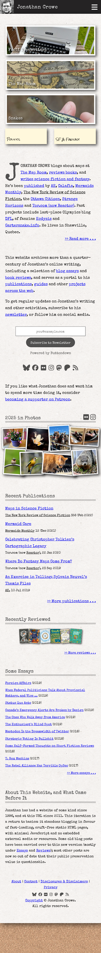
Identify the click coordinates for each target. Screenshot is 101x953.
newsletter (16, 315)
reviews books (63, 173)
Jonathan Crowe (37, 7)
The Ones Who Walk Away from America (35, 717)
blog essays (67, 271)
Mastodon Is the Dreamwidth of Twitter (37, 731)
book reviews (18, 278)
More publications (70, 601)
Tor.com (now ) (53, 206)
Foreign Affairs (18, 683)
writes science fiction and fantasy (55, 179)
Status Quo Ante (18, 703)
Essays (22, 851)
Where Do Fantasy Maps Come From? (38, 561)
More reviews (79, 653)
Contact (31, 882)
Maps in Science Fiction (29, 509)
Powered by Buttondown (50, 353)
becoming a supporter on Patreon (37, 400)
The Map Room (34, 173)
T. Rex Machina (17, 759)
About (16, 882)
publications (18, 284)
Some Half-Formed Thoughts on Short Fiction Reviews (49, 746)
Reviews (43, 851)
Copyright (34, 900)
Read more (79, 239)
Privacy (50, 887)
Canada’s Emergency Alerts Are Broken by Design (44, 710)
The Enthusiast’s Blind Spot (28, 724)
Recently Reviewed (27, 619)
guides (41, 284)
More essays (80, 773)
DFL (8, 219)
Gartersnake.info (22, 226)
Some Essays (19, 671)
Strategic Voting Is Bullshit (29, 739)
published (34, 186)
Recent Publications (30, 496)
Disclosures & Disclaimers (64, 882)
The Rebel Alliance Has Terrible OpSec (36, 766)
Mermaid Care (18, 524)
